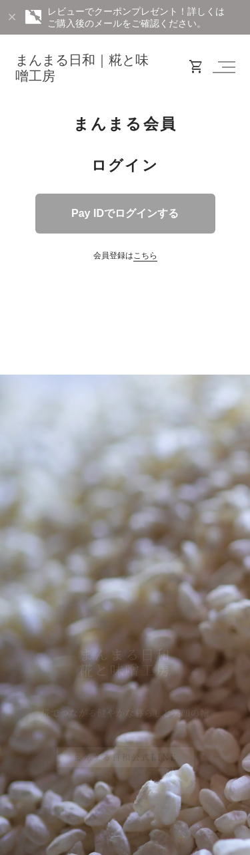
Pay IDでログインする (125, 213)
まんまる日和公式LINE (125, 757)
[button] (222, 67)
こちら (145, 255)
